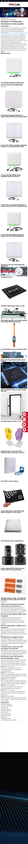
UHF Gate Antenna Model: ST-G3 (11, 421)
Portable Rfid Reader (6, 715)
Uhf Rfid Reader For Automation (9, 720)
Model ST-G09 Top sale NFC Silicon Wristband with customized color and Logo (12, 452)
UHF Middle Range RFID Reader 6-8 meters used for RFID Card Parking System (14, 116)
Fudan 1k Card (4, 712)
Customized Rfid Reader (7, 706)
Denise (7, 690)
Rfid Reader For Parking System (8, 19)
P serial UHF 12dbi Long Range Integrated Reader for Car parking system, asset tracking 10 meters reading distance (14, 146)
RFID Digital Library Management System (12, 637)
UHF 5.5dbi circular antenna (9, 481)
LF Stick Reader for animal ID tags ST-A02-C (14, 349)
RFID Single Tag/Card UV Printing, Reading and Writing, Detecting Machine (14, 321)
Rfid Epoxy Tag (4, 707)
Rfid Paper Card (23, 32)
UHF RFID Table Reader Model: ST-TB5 (12, 306)
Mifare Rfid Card (15, 34)
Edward (8, 685)
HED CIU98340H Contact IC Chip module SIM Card (13, 390)
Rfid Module (4, 717)
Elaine (7, 672)
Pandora (8, 679)
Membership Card (5, 709)
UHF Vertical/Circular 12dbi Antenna (12, 541)
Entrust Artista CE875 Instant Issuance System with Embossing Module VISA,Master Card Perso (12, 569)
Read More (3, 86)
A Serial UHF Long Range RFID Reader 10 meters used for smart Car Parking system (14, 205)
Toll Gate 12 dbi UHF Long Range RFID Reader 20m (12, 265)
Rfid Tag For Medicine (6, 704)
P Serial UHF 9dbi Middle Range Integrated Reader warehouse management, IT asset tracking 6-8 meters (14, 176)
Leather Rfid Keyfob (14, 32)
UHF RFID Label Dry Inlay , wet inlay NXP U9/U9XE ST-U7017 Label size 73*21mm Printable (13, 599)
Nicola (7, 666)
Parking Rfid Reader (6, 718)
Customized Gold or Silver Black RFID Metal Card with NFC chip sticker (12, 511)
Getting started (4, 18)
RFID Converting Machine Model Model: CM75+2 (13, 360)
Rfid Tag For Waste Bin (6, 710)
